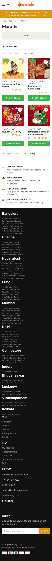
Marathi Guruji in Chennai (11, 252)
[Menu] (6, 5)
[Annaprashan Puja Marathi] (13, 68)
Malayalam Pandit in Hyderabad (13, 276)
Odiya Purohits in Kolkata (11, 414)
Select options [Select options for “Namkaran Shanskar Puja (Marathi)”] (39, 143)
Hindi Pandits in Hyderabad (12, 263)
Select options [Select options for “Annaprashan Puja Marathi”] (13, 98)
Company (6, 421)
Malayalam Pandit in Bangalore (13, 231)
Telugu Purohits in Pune (10, 292)
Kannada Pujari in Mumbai (11, 316)
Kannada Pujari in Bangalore (12, 226)
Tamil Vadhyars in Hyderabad (12, 266)
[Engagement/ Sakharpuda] (39, 68)
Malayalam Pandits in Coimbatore (14, 358)
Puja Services (14, 21)
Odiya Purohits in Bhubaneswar (13, 383)
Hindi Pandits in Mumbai (11, 308)
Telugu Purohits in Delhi (10, 337)
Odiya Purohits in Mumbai (11, 323)
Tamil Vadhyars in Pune (10, 289)
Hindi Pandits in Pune (9, 287)
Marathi (5, 81)
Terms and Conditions (13, 459)
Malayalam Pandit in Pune (11, 299)
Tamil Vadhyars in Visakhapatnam (14, 405)
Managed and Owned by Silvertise (19, 547)
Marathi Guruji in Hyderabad (12, 273)
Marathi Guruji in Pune (10, 297)
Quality (5, 429)
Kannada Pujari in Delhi (10, 339)
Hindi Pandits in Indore (10, 372)
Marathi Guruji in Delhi (10, 342)
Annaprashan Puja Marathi (11, 85)
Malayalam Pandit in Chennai (12, 255)
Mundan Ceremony (11, 131)
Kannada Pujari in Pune (10, 294)
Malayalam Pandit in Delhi (11, 344)
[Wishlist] (20, 62)
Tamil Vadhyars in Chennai (11, 245)
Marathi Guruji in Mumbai (11, 318)
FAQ (4, 463)
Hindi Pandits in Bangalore (11, 218)
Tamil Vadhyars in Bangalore (12, 221)
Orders (5, 425)
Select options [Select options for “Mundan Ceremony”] (13, 143)
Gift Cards (7, 437)
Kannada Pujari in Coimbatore (12, 363)
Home (4, 21)
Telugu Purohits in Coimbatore (13, 360)
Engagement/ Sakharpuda (35, 87)
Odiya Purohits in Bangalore (12, 233)
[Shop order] (37, 53)
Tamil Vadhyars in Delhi (10, 334)
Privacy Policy (9, 433)
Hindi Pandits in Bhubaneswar (12, 380)
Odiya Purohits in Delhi (10, 347)
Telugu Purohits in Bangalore (12, 224)
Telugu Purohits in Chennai (11, 247)
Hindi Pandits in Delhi (9, 332)
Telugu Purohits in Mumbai (11, 313)
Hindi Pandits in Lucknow (11, 392)
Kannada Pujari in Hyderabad (12, 271)
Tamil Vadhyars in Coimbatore (13, 355)
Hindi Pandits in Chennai (11, 242)
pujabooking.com (10, 495)
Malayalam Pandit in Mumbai (12, 321)
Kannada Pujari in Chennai (11, 250)
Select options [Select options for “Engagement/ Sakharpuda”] (39, 98)
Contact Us (7, 455)
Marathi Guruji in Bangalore (11, 229)
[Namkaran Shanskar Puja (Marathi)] (39, 115)
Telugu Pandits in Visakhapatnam (14, 403)
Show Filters (9, 46)
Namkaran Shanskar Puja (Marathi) (38, 133)
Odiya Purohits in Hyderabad (12, 278)
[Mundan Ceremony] (13, 115)
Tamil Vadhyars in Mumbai (11, 311)
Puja (13, 81)
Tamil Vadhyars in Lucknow (11, 394)
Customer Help (9, 451)
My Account (8, 448)
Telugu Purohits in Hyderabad (12, 268)
